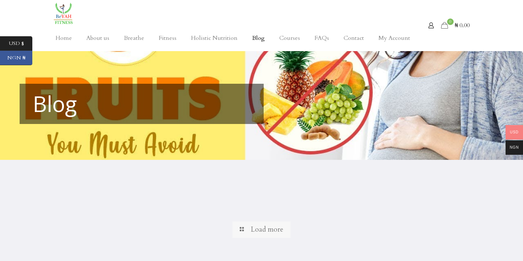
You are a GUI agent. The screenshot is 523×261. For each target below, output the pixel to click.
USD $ (21, 43)
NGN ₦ (20, 58)
